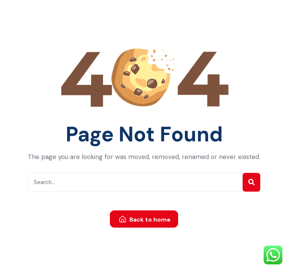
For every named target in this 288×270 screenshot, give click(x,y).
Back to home (145, 219)
